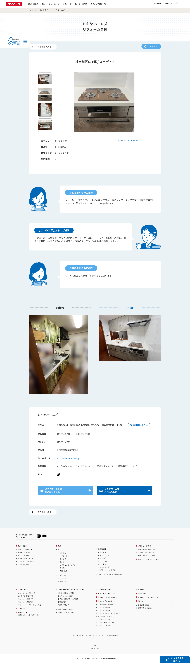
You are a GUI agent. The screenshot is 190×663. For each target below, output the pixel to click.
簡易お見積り (146, 550)
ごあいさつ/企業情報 (105, 605)
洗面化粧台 (102, 549)
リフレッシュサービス (106, 589)
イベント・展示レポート (106, 625)
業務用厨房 (64, 571)
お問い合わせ (67, 609)
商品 (59, 546)
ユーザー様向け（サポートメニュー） (71, 589)
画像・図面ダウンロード (146, 555)
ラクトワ (103, 564)
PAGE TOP (95, 648)
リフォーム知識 (23, 564)
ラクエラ (63, 559)
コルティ (63, 562)
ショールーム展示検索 (26, 602)
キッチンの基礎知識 (25, 550)
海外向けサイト (143, 601)
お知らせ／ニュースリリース (148, 597)
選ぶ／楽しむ (22, 546)
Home (31, 10)
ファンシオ (104, 561)
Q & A (66, 596)
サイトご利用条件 (77, 635)
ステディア (63, 556)
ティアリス (104, 552)
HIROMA (62, 568)
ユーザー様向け (81, 4)
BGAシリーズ (104, 567)
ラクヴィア (64, 581)
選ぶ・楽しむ (33, 4)
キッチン (61, 550)
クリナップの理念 (104, 607)
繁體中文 (168, 3)
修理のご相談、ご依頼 (66, 593)
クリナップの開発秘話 (26, 561)
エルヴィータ (104, 555)
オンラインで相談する (26, 596)
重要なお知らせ (63, 605)
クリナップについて (98, 4)
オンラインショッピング (106, 593)
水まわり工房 (43, 10)
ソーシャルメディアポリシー (95, 635)
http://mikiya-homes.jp (68, 458)
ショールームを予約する (26, 593)
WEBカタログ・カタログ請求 (148, 559)
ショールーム (54, 4)
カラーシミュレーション (146, 552)
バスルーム (62, 575)
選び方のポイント (24, 552)
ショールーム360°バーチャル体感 (29, 605)
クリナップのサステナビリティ (109, 613)
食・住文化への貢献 (105, 616)
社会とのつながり (104, 619)
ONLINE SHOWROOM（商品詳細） (110, 574)
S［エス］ (103, 558)
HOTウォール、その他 (108, 570)
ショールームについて (26, 599)
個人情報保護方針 (113, 635)
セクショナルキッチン (67, 565)
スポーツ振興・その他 (106, 622)
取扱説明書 (62, 602)
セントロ (63, 553)
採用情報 (141, 589)
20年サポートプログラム (66, 613)
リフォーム (67, 4)
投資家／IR (142, 593)
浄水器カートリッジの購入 (107, 597)
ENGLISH (157, 3)
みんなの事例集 (23, 555)
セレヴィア (64, 578)
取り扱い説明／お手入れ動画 (68, 599)
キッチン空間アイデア (25, 558)
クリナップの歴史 (104, 610)
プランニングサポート (146, 546)
